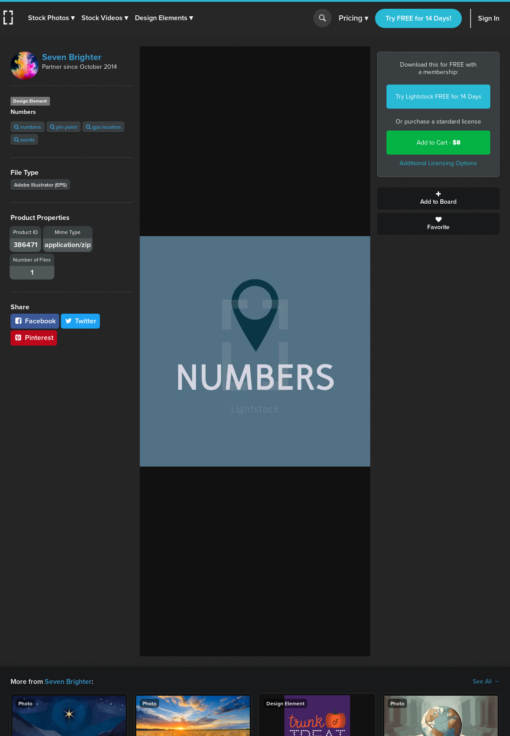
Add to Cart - (438, 142)
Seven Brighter (71, 57)
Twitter (80, 321)
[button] (51, 18)
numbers (27, 127)
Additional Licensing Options (438, 163)
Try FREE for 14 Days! (418, 18)
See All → (486, 681)
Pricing (353, 18)
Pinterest (33, 338)
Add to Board (438, 198)
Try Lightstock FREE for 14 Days (439, 96)
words (24, 139)
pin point (63, 127)
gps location (103, 127)
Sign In (488, 18)
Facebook (35, 321)
